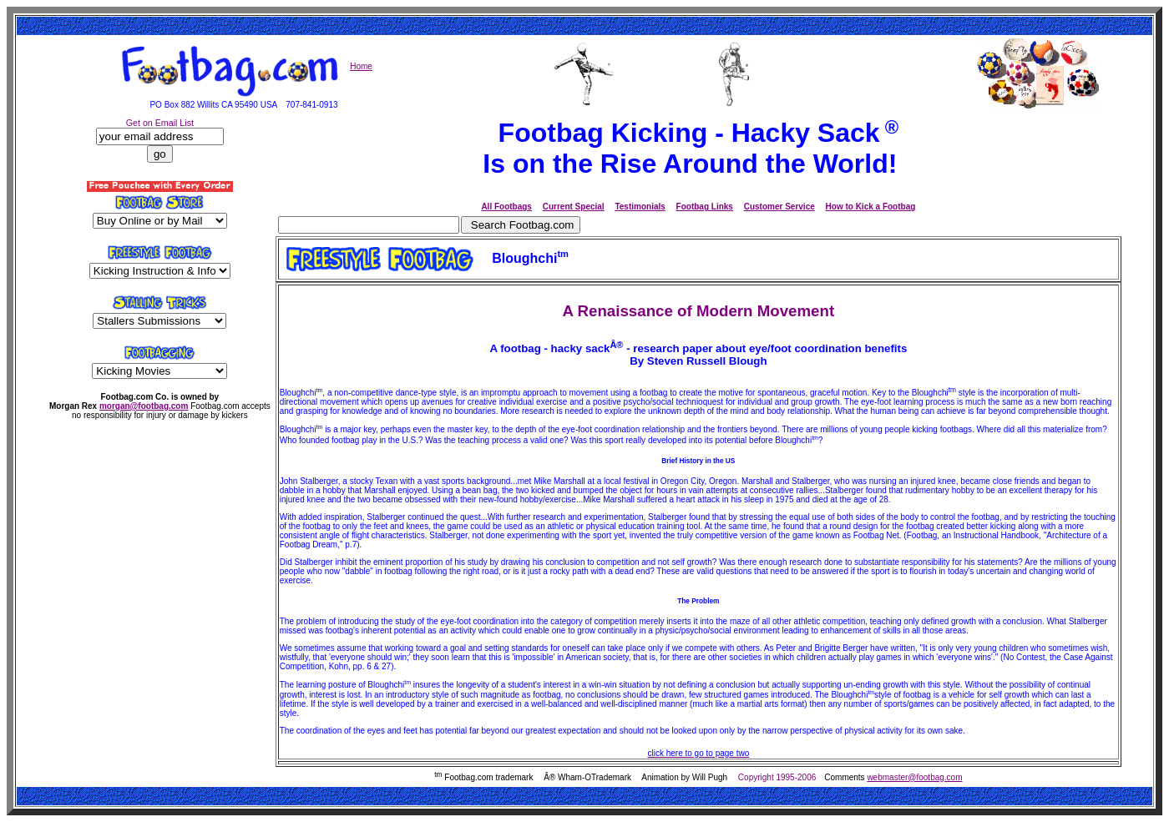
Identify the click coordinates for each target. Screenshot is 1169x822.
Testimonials (640, 206)
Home (361, 66)
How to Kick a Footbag (871, 206)
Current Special (574, 206)
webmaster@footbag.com (914, 777)
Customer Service (779, 206)
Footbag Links (704, 206)
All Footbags (506, 206)
